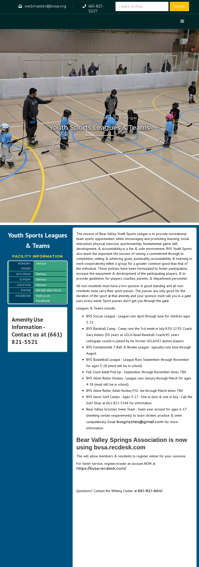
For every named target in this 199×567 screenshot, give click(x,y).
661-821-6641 (150, 490)
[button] (182, 21)
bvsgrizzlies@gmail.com (140, 421)
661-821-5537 (96, 8)
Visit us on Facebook (43, 298)
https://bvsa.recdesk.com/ (101, 468)
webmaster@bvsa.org (45, 6)
